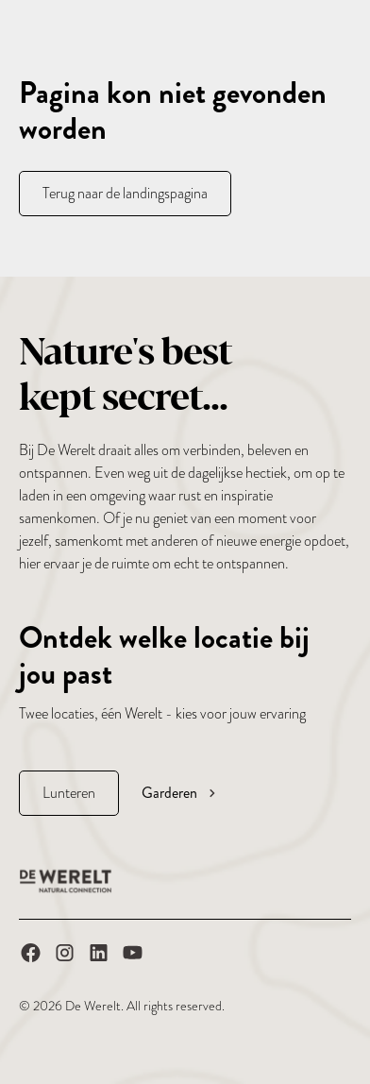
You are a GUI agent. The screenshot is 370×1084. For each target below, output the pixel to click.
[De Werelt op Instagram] (64, 956)
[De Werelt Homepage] (66, 881)
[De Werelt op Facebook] (30, 956)
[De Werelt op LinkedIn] (98, 956)
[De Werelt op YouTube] (132, 956)
